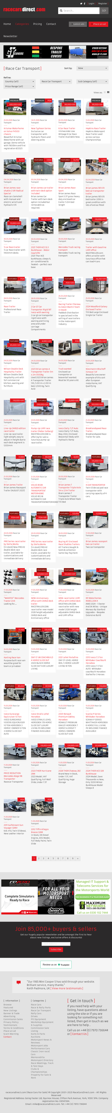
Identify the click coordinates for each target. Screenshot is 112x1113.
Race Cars (36, 1004)
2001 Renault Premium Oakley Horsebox (66, 717)
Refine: (7, 77)
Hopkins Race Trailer (96, 128)
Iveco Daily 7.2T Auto (68, 428)
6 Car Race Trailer (66, 128)
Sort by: (68, 68)
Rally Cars (36, 1013)
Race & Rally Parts (41, 1007)
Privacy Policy (11, 1022)
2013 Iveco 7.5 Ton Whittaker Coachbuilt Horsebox (96, 660)
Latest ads (77, 24)
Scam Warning (11, 1034)
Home (7, 24)
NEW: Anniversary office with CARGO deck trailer (42, 601)
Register (102, 3)
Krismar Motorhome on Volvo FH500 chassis (14, 131)
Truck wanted (64, 369)
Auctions (35, 1036)
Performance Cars (40, 1048)
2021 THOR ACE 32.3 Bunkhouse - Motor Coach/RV (40, 250)
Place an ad (98, 24)
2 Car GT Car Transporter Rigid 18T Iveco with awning (41, 309)
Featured (8, 1007)
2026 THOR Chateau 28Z (69, 771)
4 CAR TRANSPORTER (95, 485)
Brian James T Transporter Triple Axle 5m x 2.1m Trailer (69, 488)
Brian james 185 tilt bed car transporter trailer (95, 191)
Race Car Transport (41, 1010)
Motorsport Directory (42, 1060)
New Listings (10, 1010)
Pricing (37, 24)
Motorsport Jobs (39, 1045)
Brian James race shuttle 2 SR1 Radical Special (13, 191)
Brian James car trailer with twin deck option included (42, 191)
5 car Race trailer (12, 247)
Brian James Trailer (13, 485)
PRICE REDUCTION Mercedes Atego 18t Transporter (13, 776)
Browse (8, 1004)
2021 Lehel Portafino (68, 657)
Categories (22, 24)
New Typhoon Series (41, 128)
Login (91, 3)
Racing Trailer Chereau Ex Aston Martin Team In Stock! (69, 307)
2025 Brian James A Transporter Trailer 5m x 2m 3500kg (42, 372)
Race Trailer (9, 306)
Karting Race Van (12, 657)
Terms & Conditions (14, 1028)
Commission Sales (13, 1019)
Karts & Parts (38, 1034)
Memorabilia (38, 1057)
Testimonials (10, 1025)
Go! (104, 10)
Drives (34, 1016)
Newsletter (10, 36)
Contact (51, 24)
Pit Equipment (38, 1019)
